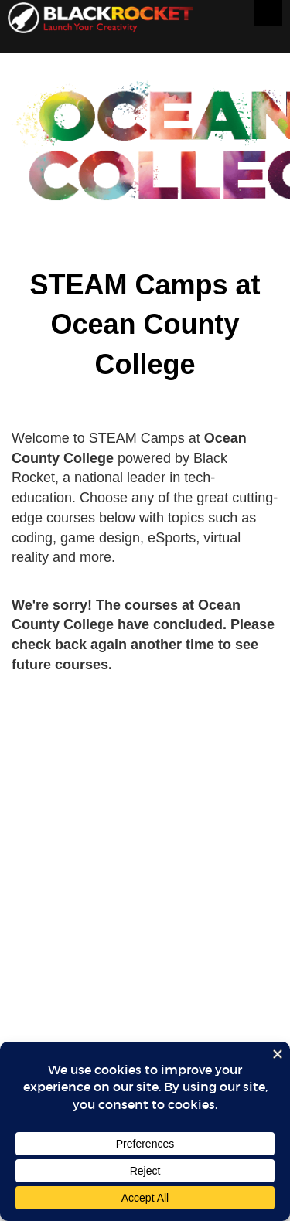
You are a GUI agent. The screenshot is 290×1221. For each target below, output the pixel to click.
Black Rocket (100, 20)
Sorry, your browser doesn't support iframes (145, 649)
